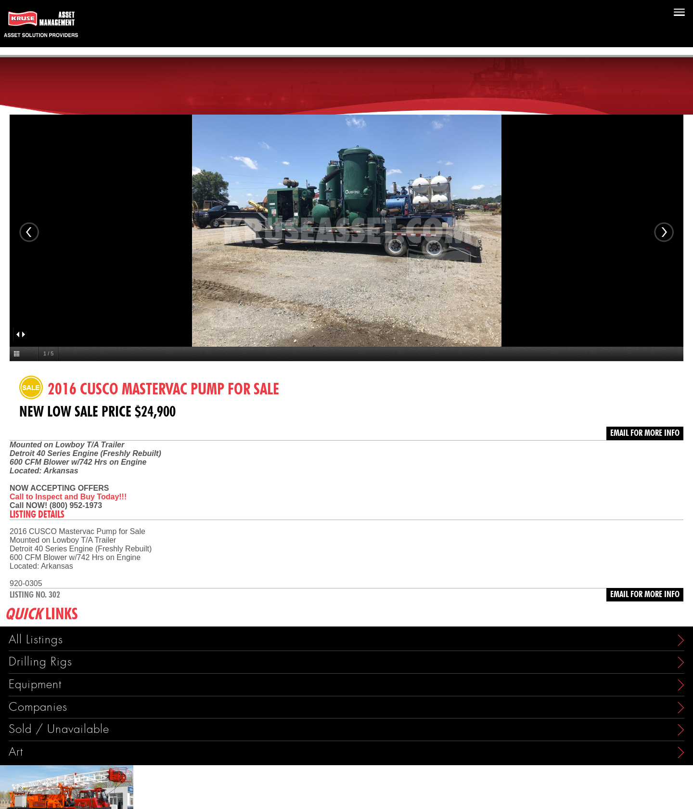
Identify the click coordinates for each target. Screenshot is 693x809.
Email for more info (645, 433)
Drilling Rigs (40, 661)
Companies (38, 707)
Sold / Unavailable (59, 729)
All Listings (36, 639)
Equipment (35, 684)
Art (16, 751)
